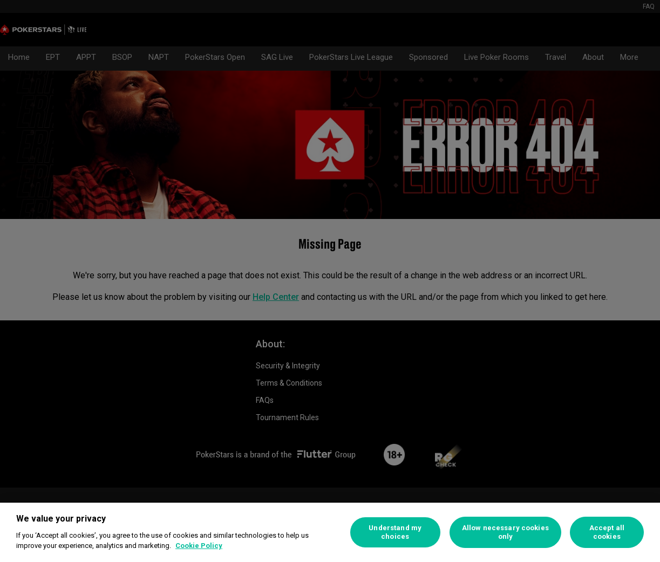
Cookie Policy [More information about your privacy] (198, 546)
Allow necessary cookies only (505, 532)
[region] (330, 532)
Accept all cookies (606, 532)
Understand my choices (395, 532)
